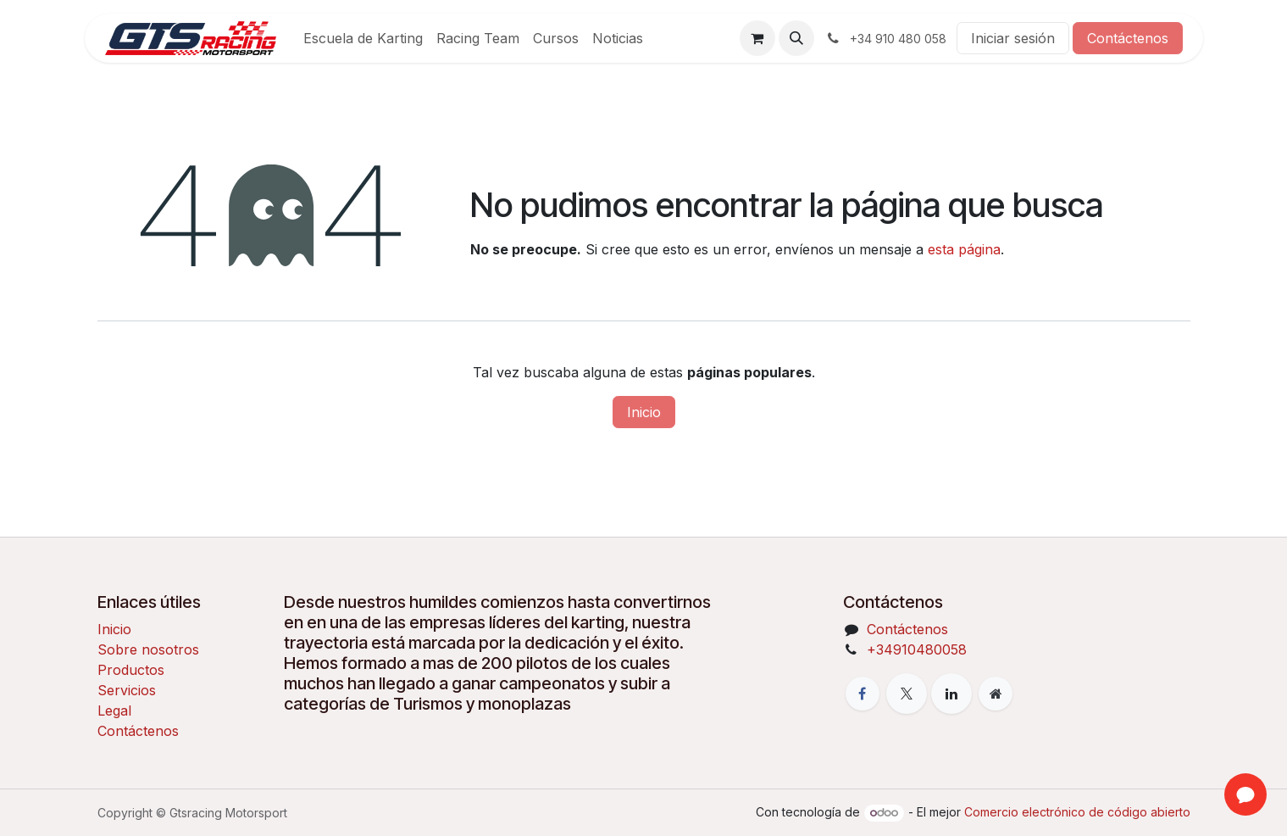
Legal (114, 710)
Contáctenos (1127, 38)
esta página (964, 249)
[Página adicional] (995, 694)
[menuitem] (363, 38)
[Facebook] (862, 694)
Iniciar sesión (1013, 38)
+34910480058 (917, 649)
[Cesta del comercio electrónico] (757, 38)
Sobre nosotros (148, 649)
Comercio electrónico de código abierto (1077, 812)
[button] (796, 38)
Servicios (126, 690)
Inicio (644, 412)
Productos (130, 669)
